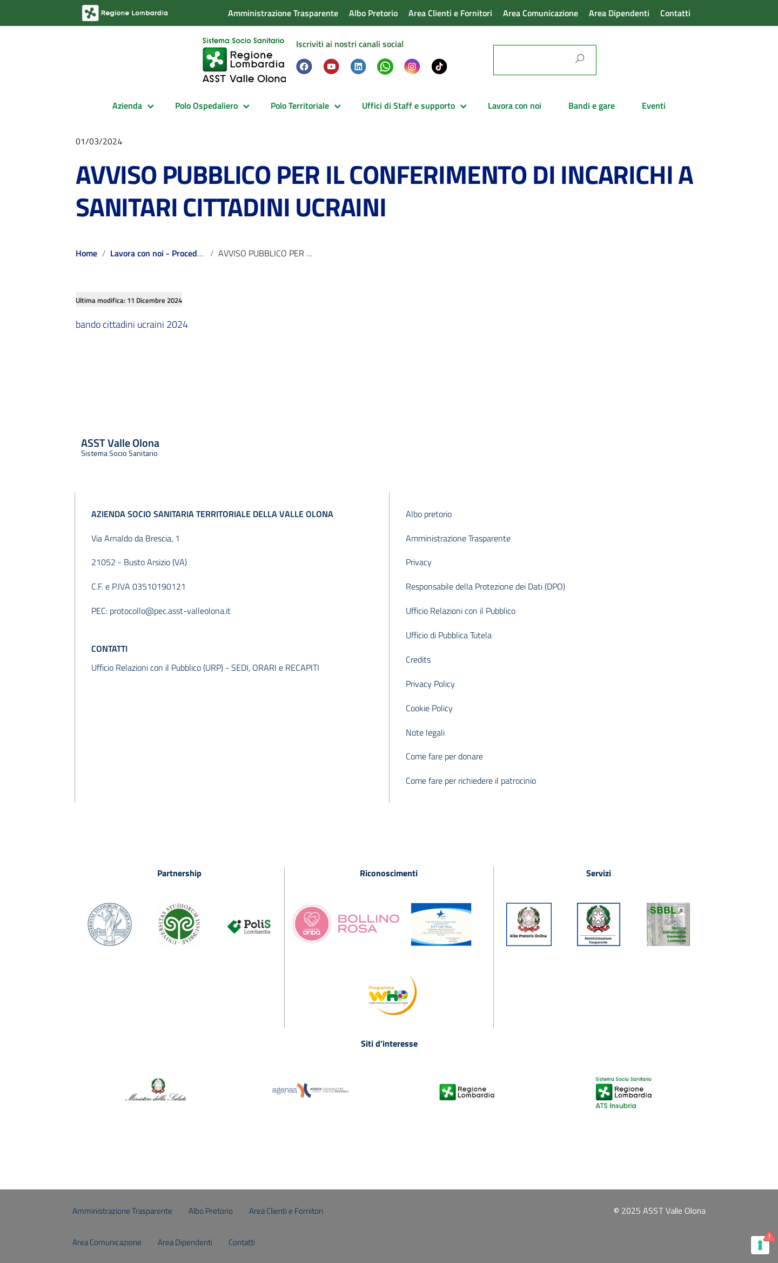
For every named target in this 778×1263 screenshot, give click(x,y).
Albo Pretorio (373, 12)
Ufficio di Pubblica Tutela (449, 635)
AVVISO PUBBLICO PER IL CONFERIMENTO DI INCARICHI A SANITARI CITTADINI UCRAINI (384, 191)
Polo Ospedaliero (206, 105)
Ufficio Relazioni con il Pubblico (460, 610)
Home (86, 253)
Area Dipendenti (619, 12)
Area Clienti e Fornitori (450, 12)
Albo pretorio (429, 513)
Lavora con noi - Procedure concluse (177, 253)
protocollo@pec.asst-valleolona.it (170, 610)
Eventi (654, 105)
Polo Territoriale (300, 105)
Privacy (419, 562)
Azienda (127, 105)
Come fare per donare (444, 756)
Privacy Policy (430, 683)
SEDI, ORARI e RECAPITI (275, 667)
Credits (418, 659)
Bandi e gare (591, 105)
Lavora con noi (514, 105)
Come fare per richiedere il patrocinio (471, 780)
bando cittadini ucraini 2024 (132, 324)
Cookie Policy (429, 708)
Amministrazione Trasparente (283, 12)
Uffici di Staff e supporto (408, 105)
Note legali (425, 732)
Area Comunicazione (540, 12)
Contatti (675, 12)
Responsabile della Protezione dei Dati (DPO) (485, 586)
